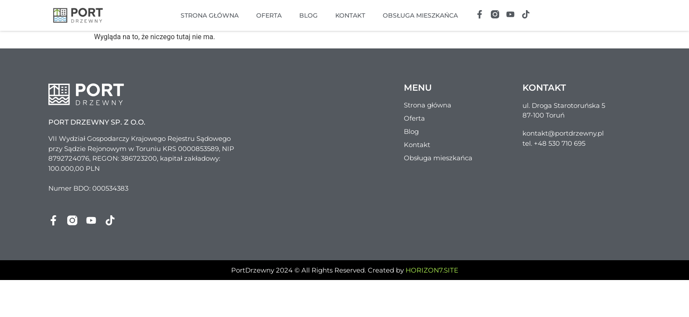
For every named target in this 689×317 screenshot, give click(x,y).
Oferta (269, 15)
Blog (308, 15)
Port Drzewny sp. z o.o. (96, 122)
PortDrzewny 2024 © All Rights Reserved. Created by (344, 270)
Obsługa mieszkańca (420, 15)
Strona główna (210, 15)
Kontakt (350, 15)
